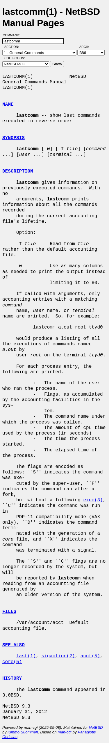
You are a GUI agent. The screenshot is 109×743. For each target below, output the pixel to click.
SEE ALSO (13, 645)
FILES (9, 612)
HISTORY (12, 678)
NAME (7, 104)
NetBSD (96, 727)
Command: (13, 35)
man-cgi (64, 732)
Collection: (14, 58)
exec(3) (93, 500)
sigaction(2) (58, 656)
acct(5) (90, 656)
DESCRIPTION (17, 171)
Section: (13, 47)
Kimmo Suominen (23, 732)
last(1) (26, 656)
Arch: (86, 47)
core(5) (12, 662)
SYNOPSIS (13, 138)
